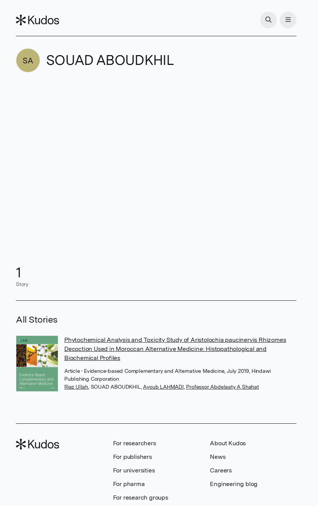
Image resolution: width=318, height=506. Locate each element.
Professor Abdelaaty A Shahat (222, 387)
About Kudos (228, 443)
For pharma (129, 484)
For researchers (134, 443)
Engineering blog (234, 484)
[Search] (268, 20)
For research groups (140, 497)
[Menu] (288, 20)
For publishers (132, 456)
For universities (134, 470)
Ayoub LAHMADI (163, 387)
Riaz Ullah (76, 387)
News (217, 456)
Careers (221, 470)
